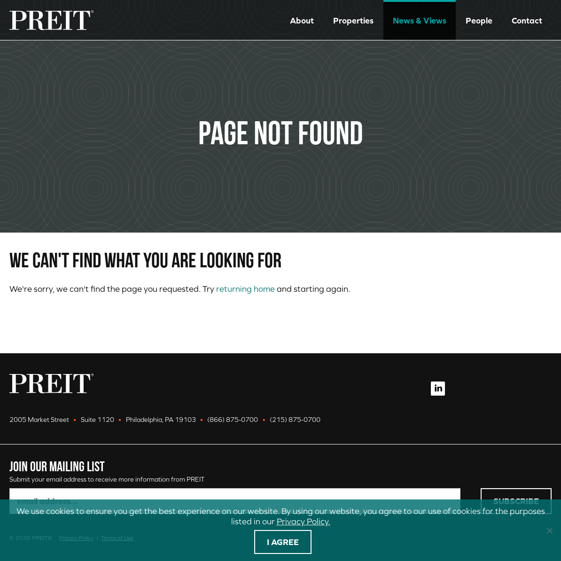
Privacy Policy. (303, 521)
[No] (549, 530)
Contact (527, 20)
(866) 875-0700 (232, 419)
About (302, 20)
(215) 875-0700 (295, 419)
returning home (245, 289)
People (479, 20)
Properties (353, 20)
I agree (283, 542)
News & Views (419, 20)
